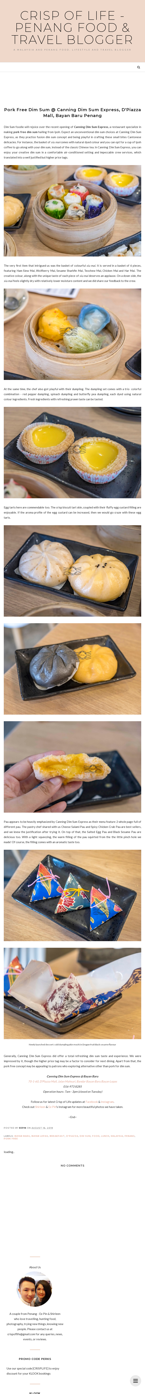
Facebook (92, 1101)
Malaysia (117, 1136)
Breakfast (57, 1136)
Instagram (107, 1101)
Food (96, 1136)
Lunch (105, 1136)
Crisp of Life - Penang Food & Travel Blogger (72, 27)
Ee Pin (52, 1106)
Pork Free (11, 1138)
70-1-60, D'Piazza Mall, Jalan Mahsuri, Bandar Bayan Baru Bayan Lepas (72, 1081)
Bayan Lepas (40, 1136)
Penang (130, 1136)
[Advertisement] (72, 86)
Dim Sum (85, 1136)
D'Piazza (72, 1136)
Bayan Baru (22, 1136)
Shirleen (40, 1106)
